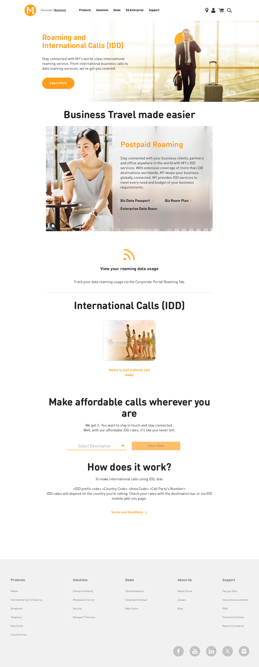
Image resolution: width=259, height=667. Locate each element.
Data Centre (131, 609)
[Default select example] (96, 446)
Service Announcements (235, 600)
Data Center (17, 626)
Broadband (17, 609)
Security (77, 609)
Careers (182, 600)
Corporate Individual (136, 600)
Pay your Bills (229, 591)
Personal (46, 10)
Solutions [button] (80, 580)
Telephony (16, 617)
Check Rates (156, 446)
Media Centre (185, 591)
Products (85, 10)
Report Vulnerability (233, 626)
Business (60, 10)
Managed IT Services (84, 617)
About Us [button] (185, 580)
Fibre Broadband (134, 591)
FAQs (225, 609)
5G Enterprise (135, 10)
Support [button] (228, 580)
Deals (117, 10)
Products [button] (18, 580)
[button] (229, 10)
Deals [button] (129, 580)
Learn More (58, 83)
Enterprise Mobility (83, 591)
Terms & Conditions (233, 617)
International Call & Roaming (26, 600)
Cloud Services (19, 635)
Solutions (102, 10)
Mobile (14, 591)
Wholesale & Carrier (84, 600)
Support (154, 10)
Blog (180, 609)
